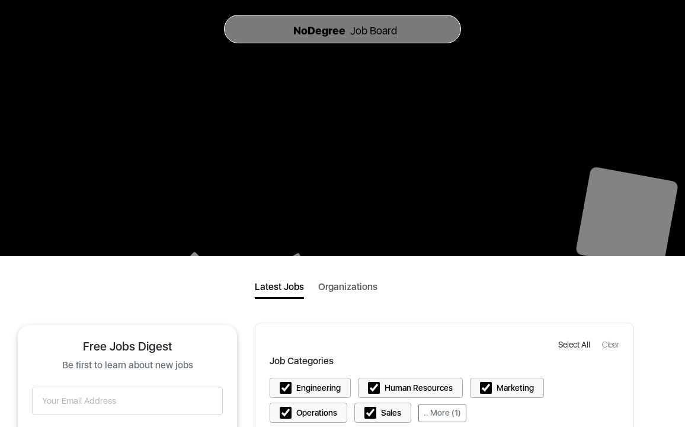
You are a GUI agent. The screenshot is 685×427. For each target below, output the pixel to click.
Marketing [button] (515, 388)
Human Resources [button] (419, 388)
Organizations (347, 286)
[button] (575, 344)
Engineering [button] (318, 388)
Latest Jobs (279, 286)
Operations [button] (316, 413)
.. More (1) (442, 413)
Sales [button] (391, 413)
